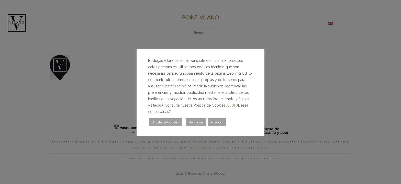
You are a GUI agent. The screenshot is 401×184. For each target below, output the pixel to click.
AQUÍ (230, 105)
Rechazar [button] (196, 122)
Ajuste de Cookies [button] (165, 122)
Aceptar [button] (217, 122)
